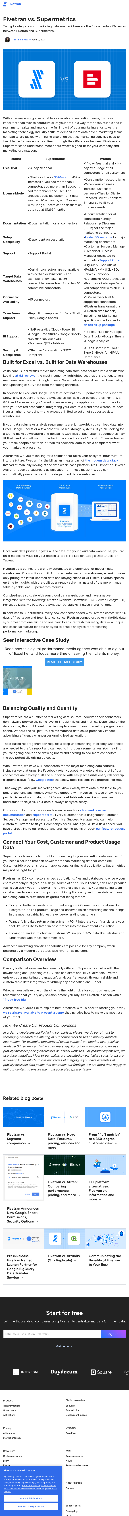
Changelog (71, 1511)
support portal (43, 815)
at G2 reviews (25, 375)
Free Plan (71, 1433)
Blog (68, 1450)
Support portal (73, 1505)
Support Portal (109, 260)
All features (9, 1433)
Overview (71, 1427)
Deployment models (76, 1414)
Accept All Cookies (31, 1498)
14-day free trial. (15, 999)
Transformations (11, 1405)
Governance (9, 1410)
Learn (6, 1460)
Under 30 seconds (98, 237)
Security (70, 1405)
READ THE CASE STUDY (64, 662)
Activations (9, 1414)
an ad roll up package (99, 325)
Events (6, 1465)
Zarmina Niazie (22, 39)
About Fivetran (74, 1482)
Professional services (77, 1465)
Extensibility (72, 1410)
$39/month (62, 177)
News (69, 1460)
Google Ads (44, 780)
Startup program (12, 1437)
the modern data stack (101, 460)
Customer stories (12, 1456)
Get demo (62, 1346)
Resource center (75, 1456)
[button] (122, 4)
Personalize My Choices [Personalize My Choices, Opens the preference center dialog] (30, 1506)
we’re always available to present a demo (33, 1012)
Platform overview (75, 1400)
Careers (70, 1488)
